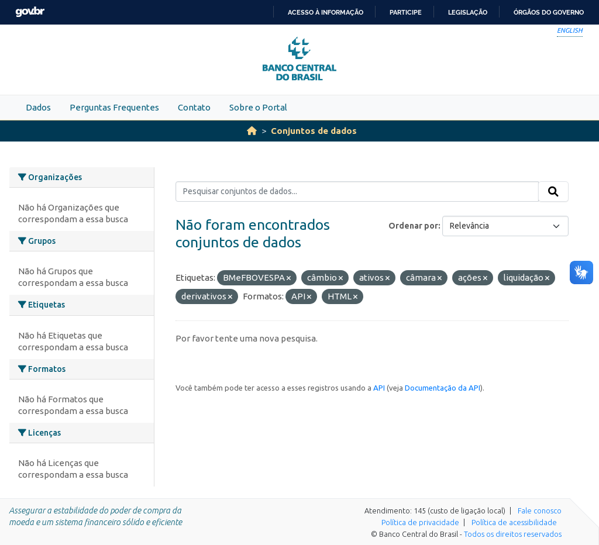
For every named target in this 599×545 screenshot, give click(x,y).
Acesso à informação (325, 12)
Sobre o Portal (258, 107)
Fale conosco (540, 510)
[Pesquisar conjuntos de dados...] (357, 191)
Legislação (467, 12)
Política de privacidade (420, 522)
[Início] (252, 131)
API (379, 388)
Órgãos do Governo (549, 12)
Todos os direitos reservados (513, 534)
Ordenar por (413, 225)
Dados (38, 107)
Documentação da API (442, 388)
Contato (194, 107)
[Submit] (553, 191)
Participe (406, 12)
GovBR (29, 12)
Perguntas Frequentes (114, 107)
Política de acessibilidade (514, 522)
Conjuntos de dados (314, 131)
